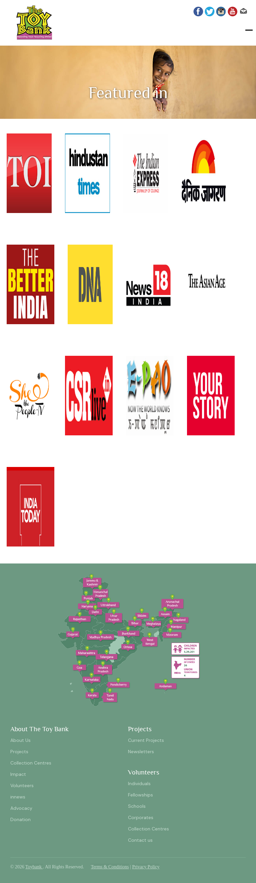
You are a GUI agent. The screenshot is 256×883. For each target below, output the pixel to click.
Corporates (140, 817)
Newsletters (141, 752)
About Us (20, 740)
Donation (20, 819)
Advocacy (21, 808)
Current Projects (146, 740)
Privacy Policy (145, 866)
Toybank (34, 866)
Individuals (139, 783)
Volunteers (22, 785)
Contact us (140, 840)
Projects (19, 752)
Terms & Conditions (110, 866)
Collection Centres (30, 763)
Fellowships (140, 795)
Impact (18, 774)
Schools (137, 806)
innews (17, 797)
